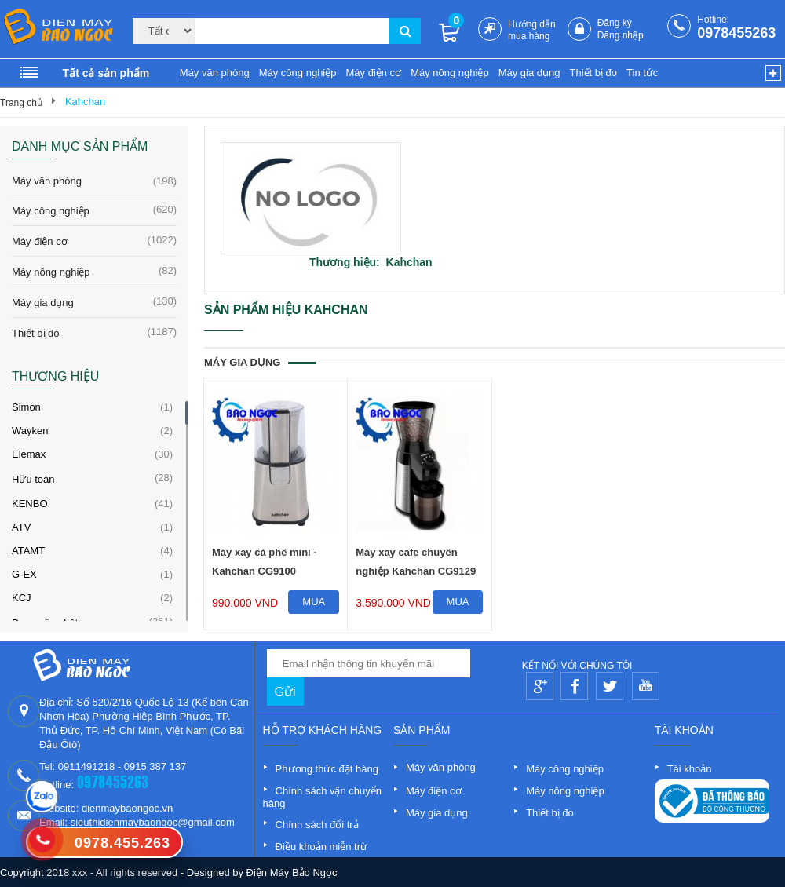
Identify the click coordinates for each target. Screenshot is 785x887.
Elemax (29, 454)
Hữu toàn (33, 479)
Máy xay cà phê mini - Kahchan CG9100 (264, 561)
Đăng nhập (620, 35)
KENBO (30, 503)
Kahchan (85, 102)
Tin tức (642, 72)
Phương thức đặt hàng (327, 769)
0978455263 (736, 33)
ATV (21, 527)
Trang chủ (21, 102)
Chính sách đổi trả (317, 824)
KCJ (21, 598)
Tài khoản (689, 769)
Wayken (30, 430)
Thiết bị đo (593, 72)
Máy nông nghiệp (450, 72)
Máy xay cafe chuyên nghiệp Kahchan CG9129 (416, 561)
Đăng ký (614, 22)
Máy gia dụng (529, 72)
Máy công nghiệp (298, 72)
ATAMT (28, 551)
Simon (26, 407)
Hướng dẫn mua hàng (532, 30)
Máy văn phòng (215, 72)
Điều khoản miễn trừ (321, 846)
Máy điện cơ (373, 72)
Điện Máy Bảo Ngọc (292, 872)
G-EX (24, 574)
